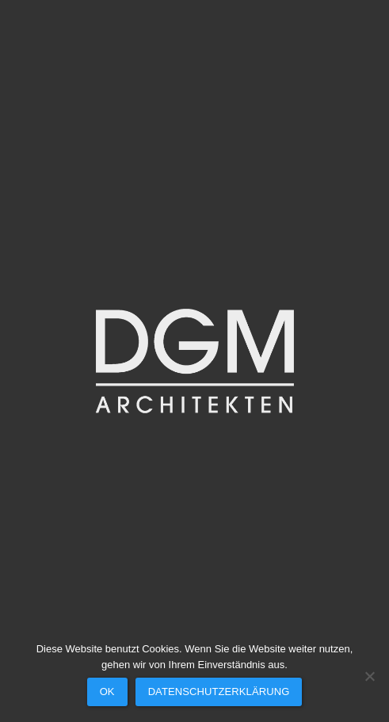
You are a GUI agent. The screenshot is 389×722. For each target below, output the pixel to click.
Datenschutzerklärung (219, 691)
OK (107, 691)
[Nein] (369, 676)
